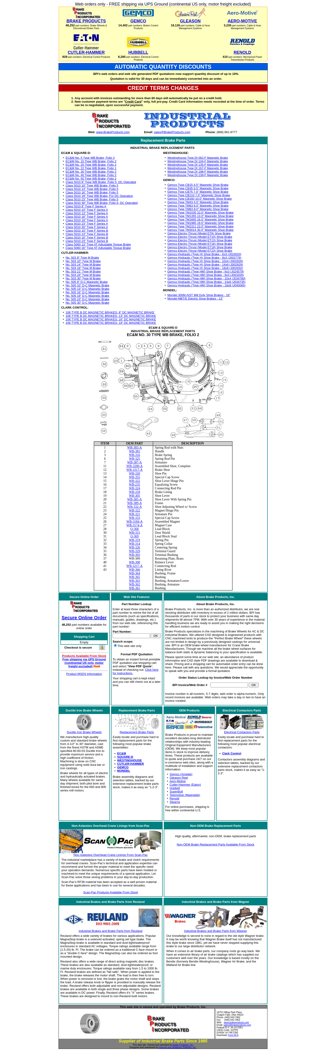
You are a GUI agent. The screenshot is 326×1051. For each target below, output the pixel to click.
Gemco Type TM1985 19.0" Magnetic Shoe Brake (201, 223)
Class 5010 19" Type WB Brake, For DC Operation (99, 196)
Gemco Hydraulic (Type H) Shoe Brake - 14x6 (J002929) (205, 264)
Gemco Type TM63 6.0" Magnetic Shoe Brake (198, 205)
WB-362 (134, 584)
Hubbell (175, 788)
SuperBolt (176, 791)
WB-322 (134, 481)
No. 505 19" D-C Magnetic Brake (87, 295)
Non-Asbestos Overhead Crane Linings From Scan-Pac (111, 855)
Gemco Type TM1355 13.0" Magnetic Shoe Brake (201, 216)
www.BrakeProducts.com (113, 132)
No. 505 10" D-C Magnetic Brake (87, 285)
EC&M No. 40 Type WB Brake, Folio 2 (90, 175)
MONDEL (123, 770)
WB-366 (134, 569)
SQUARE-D (125, 757)
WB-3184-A (134, 521)
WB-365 (134, 577)
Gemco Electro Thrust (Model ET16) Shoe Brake (200, 243)
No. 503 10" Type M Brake (83, 261)
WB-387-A (134, 462)
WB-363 (134, 580)
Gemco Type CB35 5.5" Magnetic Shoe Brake (198, 188)
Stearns (175, 802)
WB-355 (134, 477)
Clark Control (231, 753)
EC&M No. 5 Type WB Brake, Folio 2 (90, 157)
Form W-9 (233, 1035)
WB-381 (134, 451)
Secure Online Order (84, 617)
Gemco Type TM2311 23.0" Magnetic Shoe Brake (201, 226)
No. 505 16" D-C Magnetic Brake (87, 292)
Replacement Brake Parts (137, 732)
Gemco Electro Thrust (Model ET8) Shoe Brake (199, 233)
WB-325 (134, 458)
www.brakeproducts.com (236, 1022)
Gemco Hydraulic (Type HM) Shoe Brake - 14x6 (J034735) (206, 282)
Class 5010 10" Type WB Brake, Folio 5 (91, 185)
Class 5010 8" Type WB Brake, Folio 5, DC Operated (100, 182)
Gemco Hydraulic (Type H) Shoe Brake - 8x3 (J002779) (204, 257)
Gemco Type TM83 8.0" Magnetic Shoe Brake (198, 209)
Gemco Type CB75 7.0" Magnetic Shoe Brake (198, 191)
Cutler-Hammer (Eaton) (185, 784)
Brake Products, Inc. (183, 1045)
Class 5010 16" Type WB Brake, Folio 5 (91, 192)
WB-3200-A (134, 466)
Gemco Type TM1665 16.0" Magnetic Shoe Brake (201, 219)
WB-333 (134, 518)
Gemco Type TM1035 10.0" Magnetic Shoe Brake (201, 212)
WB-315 (134, 532)
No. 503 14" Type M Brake (83, 264)
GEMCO (122, 767)
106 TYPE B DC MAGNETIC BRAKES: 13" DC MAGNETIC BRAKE (110, 316)
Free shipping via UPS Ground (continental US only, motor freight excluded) (84, 663)
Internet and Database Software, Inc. (178, 1047)
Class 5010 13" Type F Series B (86, 234)
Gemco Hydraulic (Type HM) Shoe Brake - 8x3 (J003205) (206, 275)
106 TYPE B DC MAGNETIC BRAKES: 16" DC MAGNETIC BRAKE (110, 319)
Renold (174, 798)
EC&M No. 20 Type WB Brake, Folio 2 (90, 164)
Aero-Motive (178, 781)
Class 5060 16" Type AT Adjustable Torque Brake (98, 248)
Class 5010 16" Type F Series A (86, 216)
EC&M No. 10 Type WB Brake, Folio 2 (90, 161)
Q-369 (134, 536)
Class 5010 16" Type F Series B (86, 237)
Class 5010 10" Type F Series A (86, 209)
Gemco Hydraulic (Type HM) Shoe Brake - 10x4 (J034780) (206, 278)
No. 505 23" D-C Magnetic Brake (87, 299)
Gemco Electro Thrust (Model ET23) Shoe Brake (200, 250)
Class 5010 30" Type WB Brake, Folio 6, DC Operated (101, 203)
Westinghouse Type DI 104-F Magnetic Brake (198, 161)
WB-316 (134, 455)
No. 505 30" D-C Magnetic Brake (87, 302)
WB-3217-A (134, 566)
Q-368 (134, 529)
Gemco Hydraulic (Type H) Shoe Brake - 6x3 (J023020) (204, 254)
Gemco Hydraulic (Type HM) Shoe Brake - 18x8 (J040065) (206, 285)
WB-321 (134, 514)
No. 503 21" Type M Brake (83, 271)
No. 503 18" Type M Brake (83, 268)
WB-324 (134, 488)
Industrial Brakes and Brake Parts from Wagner (215, 931)
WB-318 (134, 492)
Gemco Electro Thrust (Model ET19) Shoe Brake (200, 247)
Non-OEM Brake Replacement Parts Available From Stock (215, 844)
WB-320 (134, 473)
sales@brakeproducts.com (237, 1025)
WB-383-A (134, 447)
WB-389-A (134, 503)
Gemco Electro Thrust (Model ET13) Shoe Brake (200, 240)
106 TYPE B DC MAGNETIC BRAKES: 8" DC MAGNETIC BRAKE (109, 312)
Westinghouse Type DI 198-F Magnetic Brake (198, 171)
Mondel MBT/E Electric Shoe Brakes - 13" (195, 298)
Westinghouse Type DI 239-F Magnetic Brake (198, 175)
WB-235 (134, 484)
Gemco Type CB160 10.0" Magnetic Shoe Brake (200, 198)
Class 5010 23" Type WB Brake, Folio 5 (91, 199)
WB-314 (134, 543)
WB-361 (134, 588)
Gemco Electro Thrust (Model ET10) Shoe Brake (200, 237)
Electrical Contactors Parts (241, 732)
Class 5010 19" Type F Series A (86, 220)
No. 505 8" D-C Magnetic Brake (86, 282)
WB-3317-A (134, 470)
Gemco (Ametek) (181, 774)
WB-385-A (134, 499)
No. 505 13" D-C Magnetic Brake (87, 289)
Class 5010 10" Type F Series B (86, 230)
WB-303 (134, 555)
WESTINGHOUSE (129, 760)
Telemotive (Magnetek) (185, 795)
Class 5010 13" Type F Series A (86, 213)
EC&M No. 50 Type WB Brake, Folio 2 (90, 178)
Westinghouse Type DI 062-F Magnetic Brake (198, 157)
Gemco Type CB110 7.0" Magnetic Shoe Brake (199, 195)
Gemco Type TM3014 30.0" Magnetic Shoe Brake (201, 230)
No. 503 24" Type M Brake (83, 275)
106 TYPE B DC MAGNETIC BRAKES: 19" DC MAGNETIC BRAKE (110, 323)
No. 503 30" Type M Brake (83, 278)
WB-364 (134, 573)
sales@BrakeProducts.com (172, 132)
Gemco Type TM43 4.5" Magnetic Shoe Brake (198, 202)
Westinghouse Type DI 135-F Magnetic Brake (198, 164)
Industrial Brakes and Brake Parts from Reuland (110, 931)
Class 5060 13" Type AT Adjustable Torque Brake (98, 244)
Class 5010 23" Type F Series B (86, 241)
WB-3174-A (134, 525)
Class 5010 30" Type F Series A (86, 227)
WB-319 (134, 540)
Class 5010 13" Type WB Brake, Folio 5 (91, 189)
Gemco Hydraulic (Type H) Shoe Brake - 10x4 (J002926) (205, 261)
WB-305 (134, 495)
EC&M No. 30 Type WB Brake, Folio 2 (90, 171)
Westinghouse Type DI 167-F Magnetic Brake (198, 168)
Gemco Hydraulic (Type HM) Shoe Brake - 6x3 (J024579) (206, 271)
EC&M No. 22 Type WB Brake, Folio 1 (90, 168)
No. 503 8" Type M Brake (82, 257)
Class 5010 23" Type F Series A (86, 223)
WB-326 (134, 547)
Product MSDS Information (84, 674)
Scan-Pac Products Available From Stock (110, 892)
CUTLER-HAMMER (130, 764)
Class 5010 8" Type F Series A (85, 206)
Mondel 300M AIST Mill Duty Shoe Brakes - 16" (199, 295)
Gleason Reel (179, 777)
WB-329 (134, 551)
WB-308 (134, 562)
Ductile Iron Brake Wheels (84, 732)
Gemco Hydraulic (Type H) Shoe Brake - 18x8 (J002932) (205, 268)
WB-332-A (134, 507)
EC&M (121, 753)
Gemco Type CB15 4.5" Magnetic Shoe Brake (198, 185)
